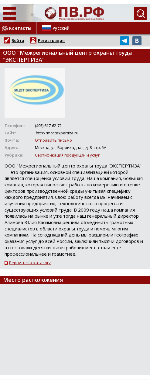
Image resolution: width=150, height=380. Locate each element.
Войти (18, 40)
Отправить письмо (53, 140)
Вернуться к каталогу (30, 262)
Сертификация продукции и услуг (67, 155)
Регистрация (51, 40)
